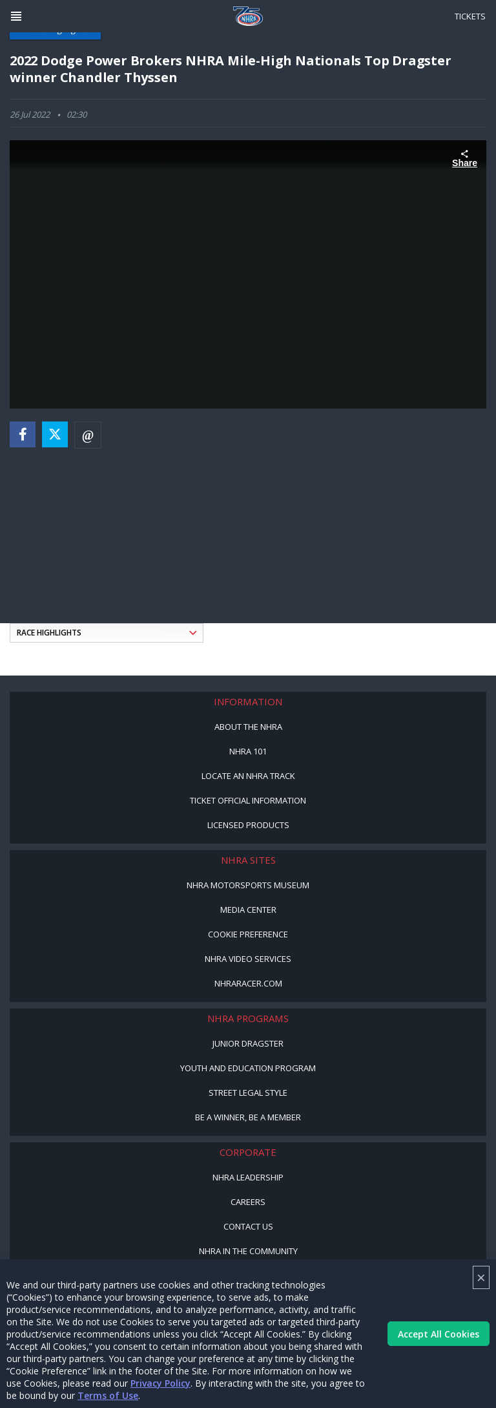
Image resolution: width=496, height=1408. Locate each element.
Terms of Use (108, 1395)
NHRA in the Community (248, 1251)
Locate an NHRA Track (248, 776)
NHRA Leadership (248, 1177)
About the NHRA (248, 726)
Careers (248, 1202)
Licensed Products (248, 825)
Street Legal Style (248, 1092)
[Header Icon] (16, 16)
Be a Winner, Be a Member (248, 1117)
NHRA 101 (248, 751)
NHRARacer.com (248, 983)
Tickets (470, 16)
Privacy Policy (160, 1383)
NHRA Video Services (248, 959)
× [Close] (481, 1277)
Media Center (248, 909)
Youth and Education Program (248, 1068)
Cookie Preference (248, 934)
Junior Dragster (248, 1043)
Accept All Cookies (438, 1334)
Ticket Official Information (248, 800)
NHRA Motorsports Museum (248, 885)
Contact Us (248, 1226)
